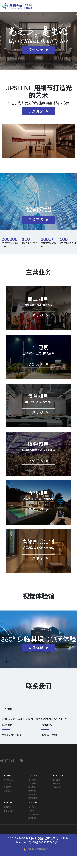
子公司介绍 (8, 780)
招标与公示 (8, 811)
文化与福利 (32, 807)
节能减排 (56, 787)
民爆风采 (32, 811)
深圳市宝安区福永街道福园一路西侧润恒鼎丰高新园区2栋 (35, 719)
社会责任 (7, 791)
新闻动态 (8, 802)
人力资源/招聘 (34, 814)
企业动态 (7, 807)
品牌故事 (7, 784)
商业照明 (32, 780)
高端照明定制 (33, 798)
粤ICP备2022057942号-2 (44, 842)
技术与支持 (58, 775)
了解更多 (36, 111)
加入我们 (32, 802)
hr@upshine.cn (49, 734)
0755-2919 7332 (11, 734)
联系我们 (32, 818)
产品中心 (32, 775)
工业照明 (32, 784)
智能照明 (32, 794)
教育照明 (32, 787)
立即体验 (36, 648)
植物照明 (32, 791)
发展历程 (7, 787)
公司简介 (8, 775)
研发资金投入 (58, 784)
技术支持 (56, 780)
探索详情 (36, 50)
